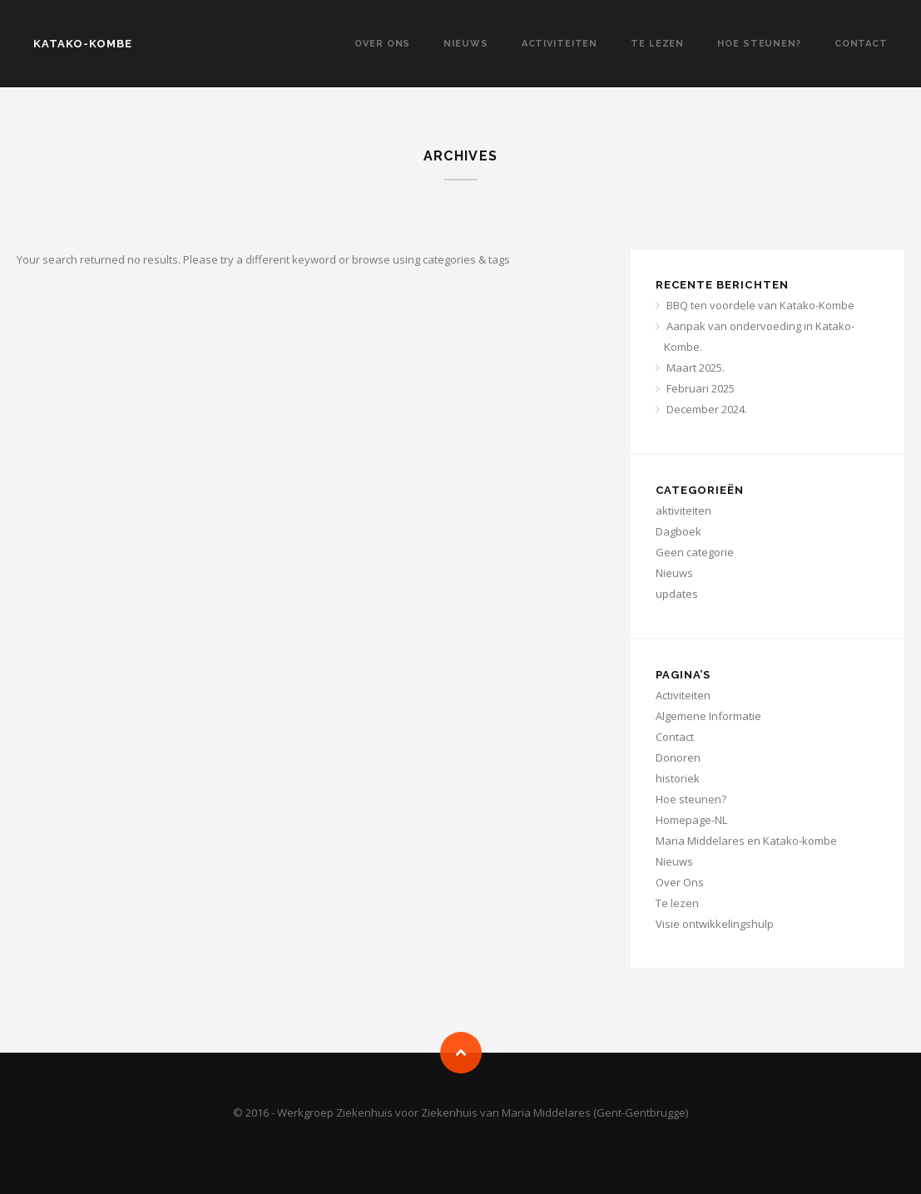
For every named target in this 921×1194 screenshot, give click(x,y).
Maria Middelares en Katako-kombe (746, 840)
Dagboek (678, 531)
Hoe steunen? (759, 43)
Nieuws (465, 43)
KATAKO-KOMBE (82, 43)
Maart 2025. (695, 367)
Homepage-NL (691, 819)
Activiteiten (560, 43)
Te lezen (657, 43)
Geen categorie (695, 552)
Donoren (678, 757)
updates (677, 593)
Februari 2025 (700, 388)
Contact (861, 43)
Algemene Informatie (708, 715)
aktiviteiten (683, 510)
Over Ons (382, 43)
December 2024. (706, 409)
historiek (678, 778)
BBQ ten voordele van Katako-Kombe (760, 305)
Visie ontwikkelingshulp (715, 923)
